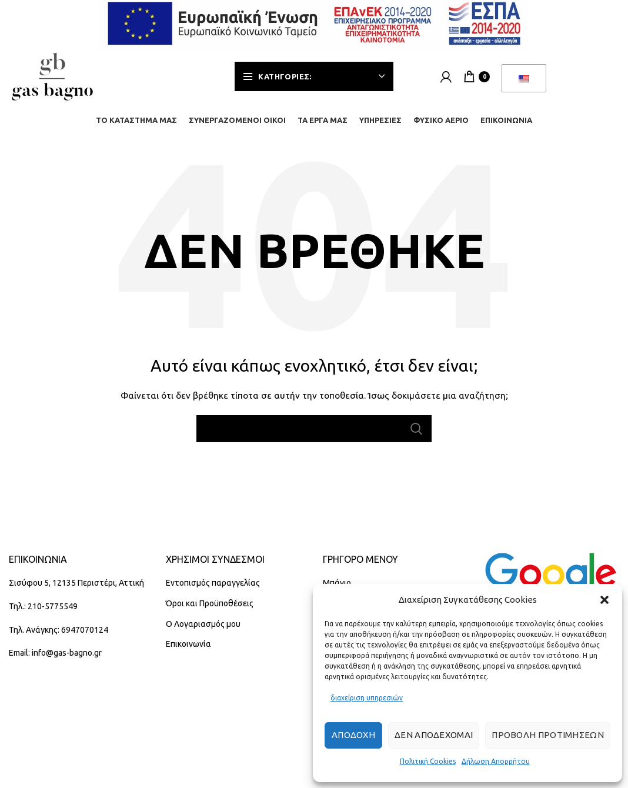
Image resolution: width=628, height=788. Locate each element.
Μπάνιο (337, 582)
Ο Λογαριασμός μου (203, 624)
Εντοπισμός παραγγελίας (213, 582)
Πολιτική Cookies (428, 761)
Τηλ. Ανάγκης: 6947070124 (58, 630)
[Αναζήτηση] (314, 428)
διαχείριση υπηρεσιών (366, 698)
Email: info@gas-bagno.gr (55, 652)
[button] (604, 600)
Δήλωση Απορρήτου (496, 761)
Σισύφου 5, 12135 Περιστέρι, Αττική (76, 582)
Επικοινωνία (188, 644)
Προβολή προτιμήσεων (548, 735)
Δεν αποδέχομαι (434, 735)
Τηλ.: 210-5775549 (43, 606)
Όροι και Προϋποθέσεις (209, 603)
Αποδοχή (353, 735)
